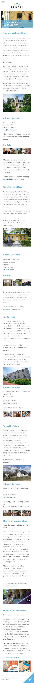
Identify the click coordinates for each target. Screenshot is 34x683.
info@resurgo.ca (9, 130)
